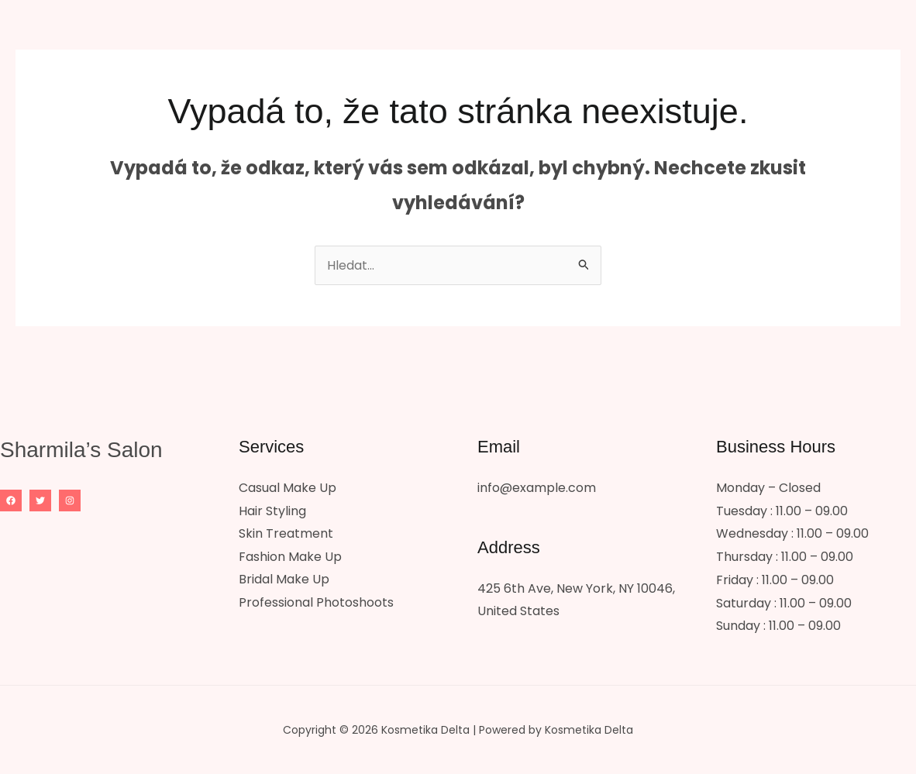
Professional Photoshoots (316, 603)
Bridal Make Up (284, 580)
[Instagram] (70, 500)
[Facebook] (11, 500)
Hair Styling (272, 511)
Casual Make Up (287, 488)
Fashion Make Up (290, 557)
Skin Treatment (286, 533)
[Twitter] (40, 500)
